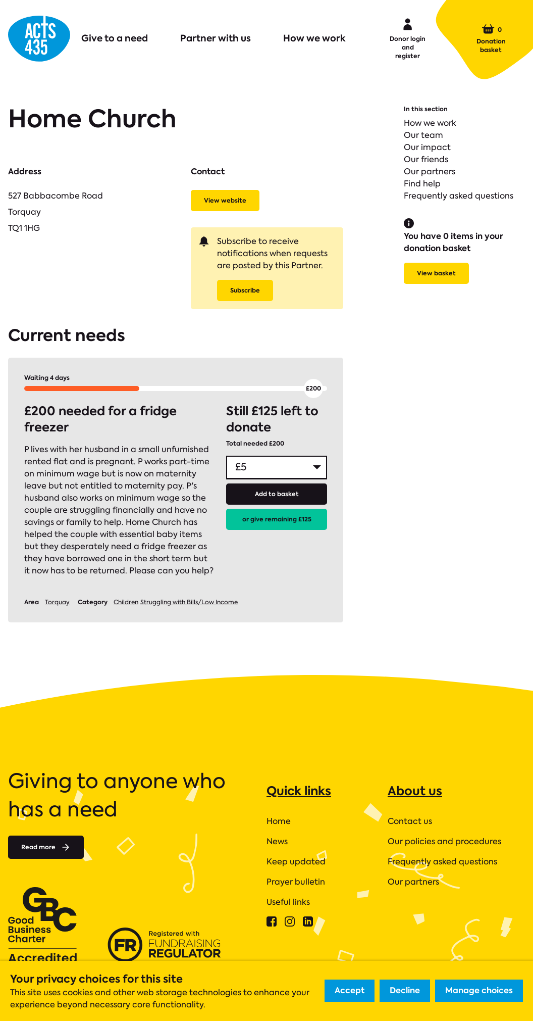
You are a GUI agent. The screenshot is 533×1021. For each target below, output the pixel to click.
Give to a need (114, 38)
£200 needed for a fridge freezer (100, 419)
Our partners (429, 171)
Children (126, 602)
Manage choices (479, 990)
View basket (436, 273)
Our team (423, 135)
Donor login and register (407, 38)
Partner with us (215, 38)
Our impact (427, 147)
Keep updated (296, 861)
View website (225, 200)
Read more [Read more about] (46, 847)
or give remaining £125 (276, 519)
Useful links (288, 902)
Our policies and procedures (444, 841)
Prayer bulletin (295, 882)
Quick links (298, 791)
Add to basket (277, 494)
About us (415, 791)
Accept (349, 990)
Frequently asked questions (458, 195)
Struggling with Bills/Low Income (189, 602)
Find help (422, 183)
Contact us (410, 821)
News (277, 841)
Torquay (57, 602)
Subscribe (245, 290)
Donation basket (491, 38)
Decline (405, 990)
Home (278, 821)
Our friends (426, 159)
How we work (314, 38)
